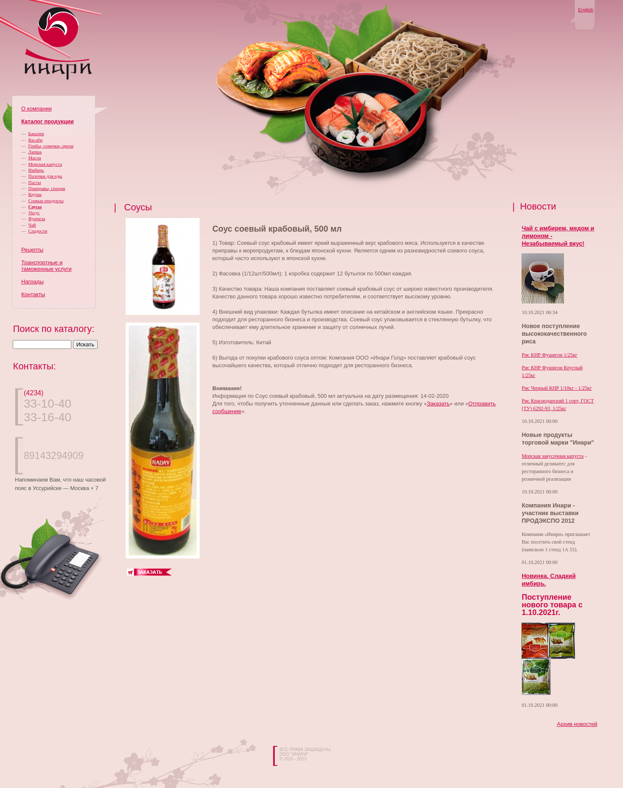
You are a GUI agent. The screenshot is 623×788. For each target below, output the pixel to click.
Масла (34, 157)
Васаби (35, 139)
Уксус (34, 212)
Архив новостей (577, 724)
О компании (36, 108)
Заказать (438, 403)
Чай (32, 224)
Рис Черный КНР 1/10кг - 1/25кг (557, 388)
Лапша (35, 151)
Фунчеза (36, 218)
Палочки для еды (45, 176)
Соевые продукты (46, 200)
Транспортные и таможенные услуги (46, 265)
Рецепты (32, 250)
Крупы (35, 194)
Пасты (34, 182)
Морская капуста (45, 164)
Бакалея (36, 133)
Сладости (38, 230)
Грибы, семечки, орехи (50, 145)
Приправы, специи (46, 188)
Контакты (33, 294)
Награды (32, 281)
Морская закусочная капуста (553, 456)
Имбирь (36, 170)
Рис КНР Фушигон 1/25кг (549, 355)
